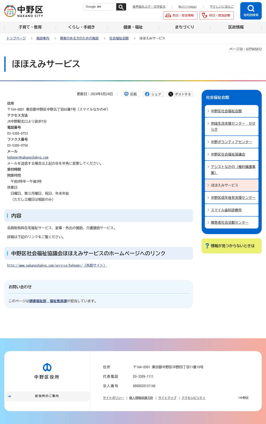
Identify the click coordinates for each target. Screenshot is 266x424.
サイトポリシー (113, 397)
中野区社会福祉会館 (226, 111)
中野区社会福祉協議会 (228, 154)
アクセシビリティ (193, 397)
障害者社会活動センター (230, 222)
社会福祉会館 (119, 38)
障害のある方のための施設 (79, 38)
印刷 (133, 93)
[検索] (99, 6)
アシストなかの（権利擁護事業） (233, 169)
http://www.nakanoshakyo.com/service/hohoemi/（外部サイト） (57, 265)
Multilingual (188, 6)
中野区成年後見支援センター (233, 197)
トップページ (16, 38)
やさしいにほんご (222, 6)
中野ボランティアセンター (231, 142)
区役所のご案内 (47, 395)
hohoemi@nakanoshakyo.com (27, 157)
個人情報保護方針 (141, 397)
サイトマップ (167, 397)
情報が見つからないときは (233, 246)
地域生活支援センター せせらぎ (233, 126)
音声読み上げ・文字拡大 (149, 6)
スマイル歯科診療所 (226, 210)
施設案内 (42, 38)
